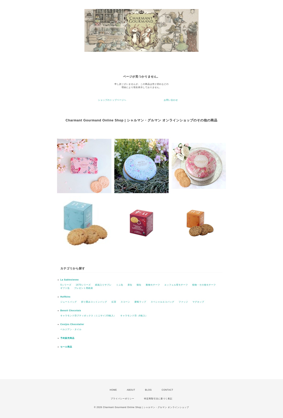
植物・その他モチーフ (204, 285)
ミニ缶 (119, 285)
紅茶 (114, 302)
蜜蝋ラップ (140, 302)
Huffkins (65, 297)
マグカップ (198, 302)
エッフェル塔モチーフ (176, 285)
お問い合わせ (171, 100)
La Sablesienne (69, 279)
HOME (113, 390)
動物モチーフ (153, 285)
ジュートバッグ (68, 302)
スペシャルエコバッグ (162, 302)
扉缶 (130, 285)
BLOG (148, 390)
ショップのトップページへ (112, 100)
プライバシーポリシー (122, 398)
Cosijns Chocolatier (72, 324)
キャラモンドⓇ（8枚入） (134, 315)
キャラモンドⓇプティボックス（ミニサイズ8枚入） (88, 315)
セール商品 (66, 347)
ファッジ (183, 302)
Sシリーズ (65, 285)
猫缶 (139, 285)
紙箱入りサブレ (103, 285)
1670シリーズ (83, 285)
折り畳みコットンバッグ (94, 302)
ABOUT (131, 390)
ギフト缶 (65, 288)
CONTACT (167, 390)
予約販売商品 (67, 338)
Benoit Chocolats (70, 310)
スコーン (125, 302)
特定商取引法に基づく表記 (158, 398)
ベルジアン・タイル (71, 329)
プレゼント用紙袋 (83, 288)
